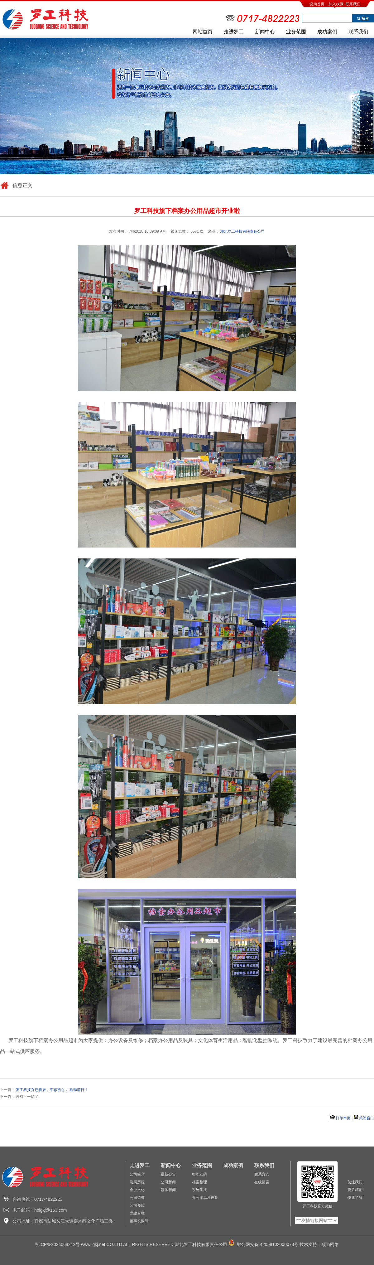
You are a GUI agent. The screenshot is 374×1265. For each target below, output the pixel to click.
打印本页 (343, 1118)
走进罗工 (234, 31)
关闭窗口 (366, 1118)
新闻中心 (265, 31)
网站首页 (203, 31)
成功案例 (327, 31)
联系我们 (353, 4)
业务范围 (296, 31)
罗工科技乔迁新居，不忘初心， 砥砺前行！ (52, 1090)
